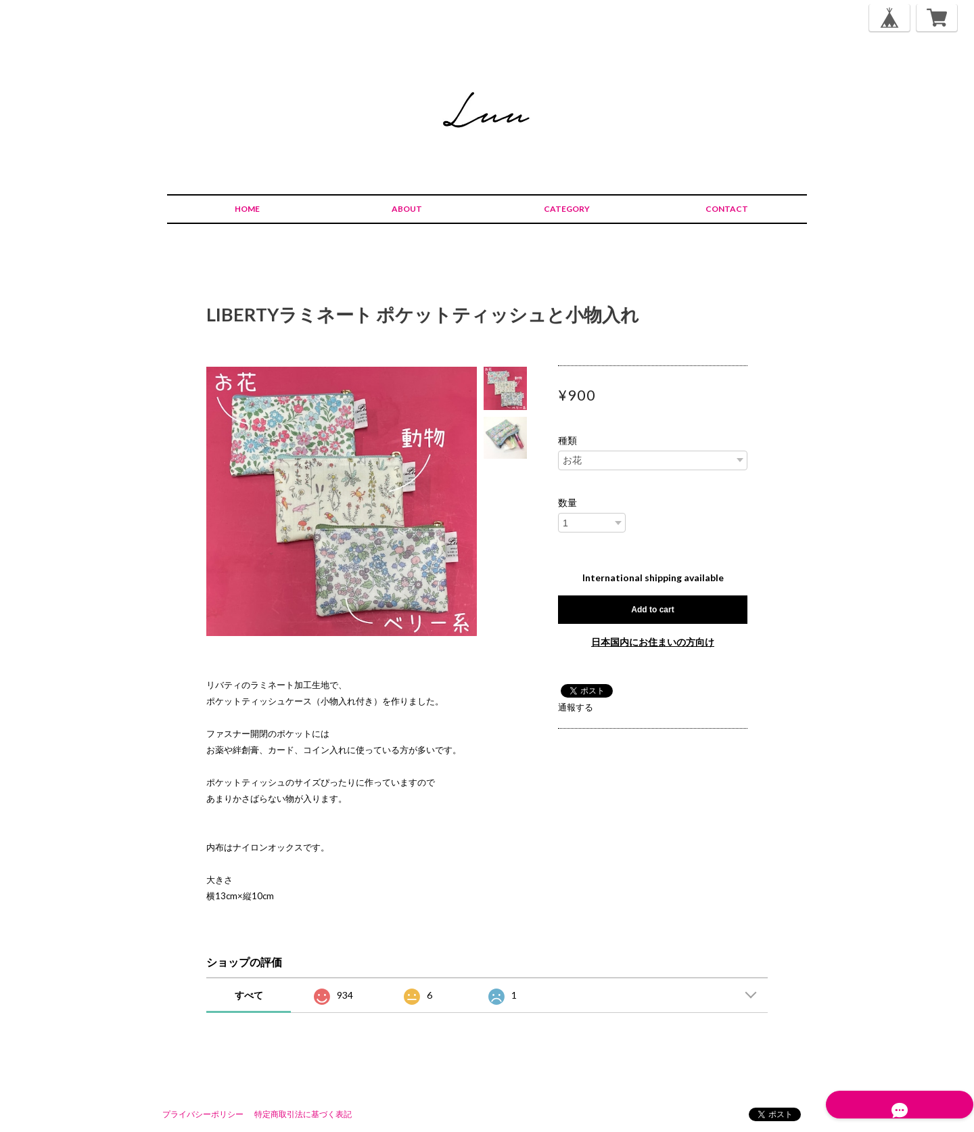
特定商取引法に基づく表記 (303, 1114)
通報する (575, 707)
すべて (249, 995)
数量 (567, 502)
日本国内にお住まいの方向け (652, 642)
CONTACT (726, 209)
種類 (567, 440)
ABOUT (407, 209)
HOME (247, 209)
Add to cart (652, 609)
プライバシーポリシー (203, 1114)
